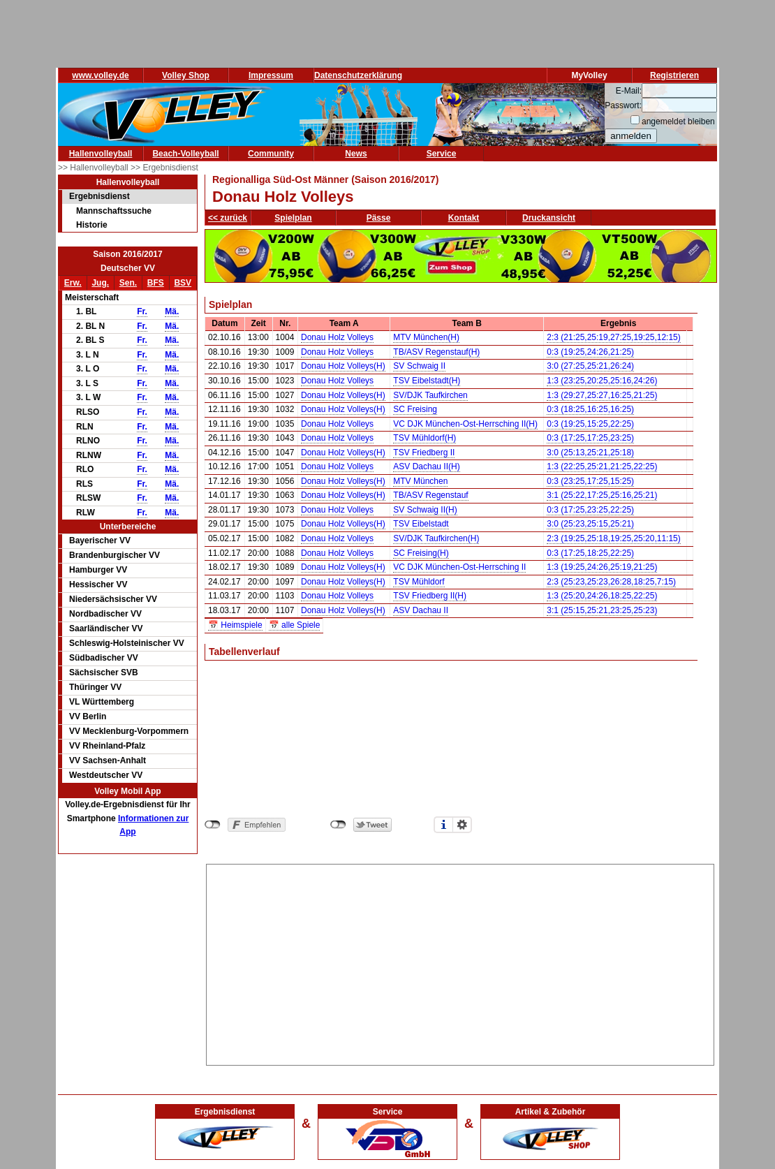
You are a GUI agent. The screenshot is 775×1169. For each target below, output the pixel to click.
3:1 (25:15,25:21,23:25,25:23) (602, 610)
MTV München (420, 481)
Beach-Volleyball (185, 154)
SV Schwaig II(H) (425, 510)
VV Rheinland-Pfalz (107, 746)
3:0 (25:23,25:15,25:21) (590, 524)
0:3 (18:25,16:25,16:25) (590, 409)
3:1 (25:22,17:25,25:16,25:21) (602, 495)
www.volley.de (100, 75)
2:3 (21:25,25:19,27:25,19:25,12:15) (614, 337)
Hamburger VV (98, 570)
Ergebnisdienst (99, 196)
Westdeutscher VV (105, 775)
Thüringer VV (95, 687)
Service (442, 154)
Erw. (73, 283)
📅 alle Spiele (294, 625)
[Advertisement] (460, 962)
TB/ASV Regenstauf (430, 495)
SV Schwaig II (419, 366)
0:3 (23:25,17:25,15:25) (590, 481)
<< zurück (227, 218)
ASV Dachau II (420, 610)
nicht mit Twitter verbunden (338, 825)
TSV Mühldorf (418, 582)
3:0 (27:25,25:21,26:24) (590, 366)
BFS (155, 283)
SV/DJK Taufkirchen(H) (436, 538)
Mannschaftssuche (114, 211)
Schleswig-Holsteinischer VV (126, 643)
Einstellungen (462, 824)
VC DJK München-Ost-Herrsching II (459, 567)
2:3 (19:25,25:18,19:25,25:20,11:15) (614, 538)
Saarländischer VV (105, 628)
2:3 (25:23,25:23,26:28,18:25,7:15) (611, 582)
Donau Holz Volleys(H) (343, 366)
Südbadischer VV (103, 658)
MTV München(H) (426, 337)
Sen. (128, 283)
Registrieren (674, 75)
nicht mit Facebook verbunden (213, 825)
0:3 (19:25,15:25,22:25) (590, 424)
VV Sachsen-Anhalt (107, 760)
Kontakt (464, 218)
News (356, 154)
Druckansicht (548, 218)
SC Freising (415, 409)
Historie (92, 225)
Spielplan (292, 218)
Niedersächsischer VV (113, 599)
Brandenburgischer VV (114, 555)
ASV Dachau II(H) (426, 466)
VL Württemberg (101, 702)
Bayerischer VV (100, 540)
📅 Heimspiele (235, 625)
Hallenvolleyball (101, 154)
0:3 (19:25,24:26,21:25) (590, 352)
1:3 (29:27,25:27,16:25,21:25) (602, 395)
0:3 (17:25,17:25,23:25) (590, 438)
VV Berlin (87, 716)
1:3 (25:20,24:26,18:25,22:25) (602, 596)
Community (271, 154)
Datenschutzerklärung (358, 75)
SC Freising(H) (420, 553)
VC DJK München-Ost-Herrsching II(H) (465, 424)
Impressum (271, 75)
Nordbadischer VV (105, 614)
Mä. (172, 311)
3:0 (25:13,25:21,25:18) (590, 452)
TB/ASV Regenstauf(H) (436, 352)
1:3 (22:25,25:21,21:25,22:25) (602, 466)
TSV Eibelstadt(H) (426, 380)
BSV (182, 283)
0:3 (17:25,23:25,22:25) (590, 510)
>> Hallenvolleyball (94, 167)
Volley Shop (185, 75)
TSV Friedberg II (424, 452)
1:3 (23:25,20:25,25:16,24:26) (602, 380)
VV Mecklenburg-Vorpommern (129, 731)
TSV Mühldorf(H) (424, 438)
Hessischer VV (98, 584)
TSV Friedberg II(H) (429, 596)
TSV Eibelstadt (420, 524)
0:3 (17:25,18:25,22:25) (590, 553)
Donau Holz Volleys (337, 337)
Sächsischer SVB (103, 672)
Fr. (142, 311)
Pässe (379, 218)
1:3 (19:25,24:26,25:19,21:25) (602, 567)
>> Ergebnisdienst (164, 167)
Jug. (100, 283)
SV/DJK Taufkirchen (430, 395)
